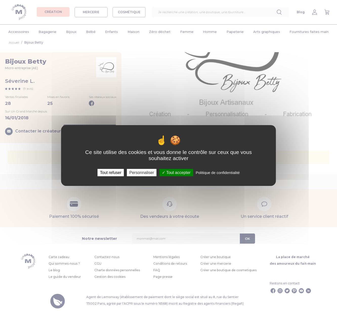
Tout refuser (110, 172)
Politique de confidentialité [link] (218, 172)
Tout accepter (176, 172)
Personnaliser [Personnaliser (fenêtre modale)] (141, 172)
